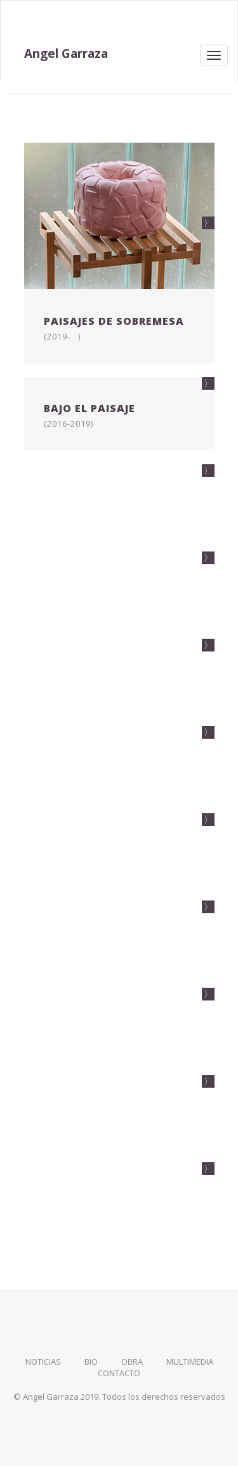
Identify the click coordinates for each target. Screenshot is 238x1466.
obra (132, 1361)
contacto (119, 1373)
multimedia (189, 1361)
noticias (43, 1361)
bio (91, 1361)
